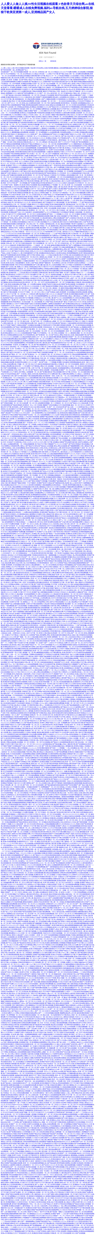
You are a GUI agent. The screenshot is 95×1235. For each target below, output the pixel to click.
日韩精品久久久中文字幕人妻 (43, 298)
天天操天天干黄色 (82, 115)
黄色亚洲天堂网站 (22, 469)
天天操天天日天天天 (87, 83)
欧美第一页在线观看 (74, 629)
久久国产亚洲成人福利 (46, 276)
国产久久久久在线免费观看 (63, 298)
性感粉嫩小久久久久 (40, 124)
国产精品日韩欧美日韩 (62, 233)
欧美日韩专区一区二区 (28, 282)
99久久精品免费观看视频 (9, 206)
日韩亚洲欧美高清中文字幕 (77, 1023)
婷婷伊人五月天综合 (86, 364)
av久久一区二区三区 (45, 863)
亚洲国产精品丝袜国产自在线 (23, 415)
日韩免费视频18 (70, 641)
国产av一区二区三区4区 (32, 118)
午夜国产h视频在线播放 (69, 239)
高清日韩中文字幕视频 (25, 298)
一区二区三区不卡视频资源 (50, 153)
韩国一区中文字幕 (9, 183)
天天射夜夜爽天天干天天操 (52, 231)
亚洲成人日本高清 (64, 393)
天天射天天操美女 (82, 578)
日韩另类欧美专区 (27, 728)
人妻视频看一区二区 (32, 372)
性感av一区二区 (35, 153)
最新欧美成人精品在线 (58, 226)
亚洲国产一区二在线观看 (23, 411)
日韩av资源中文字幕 (29, 1212)
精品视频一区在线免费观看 (26, 594)
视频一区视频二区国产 (22, 380)
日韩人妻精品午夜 (86, 446)
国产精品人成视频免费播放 (58, 646)
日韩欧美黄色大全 (76, 267)
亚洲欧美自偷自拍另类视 (64, 596)
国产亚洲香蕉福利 (10, 255)
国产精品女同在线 (88, 202)
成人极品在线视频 (64, 224)
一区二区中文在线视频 (44, 645)
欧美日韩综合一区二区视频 (38, 822)
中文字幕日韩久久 (38, 79)
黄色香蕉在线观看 (81, 292)
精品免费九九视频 (26, 426)
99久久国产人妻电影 (71, 639)
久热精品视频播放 (86, 648)
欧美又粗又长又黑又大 (81, 189)
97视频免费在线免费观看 (74, 487)
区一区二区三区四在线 (20, 991)
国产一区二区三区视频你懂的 (65, 282)
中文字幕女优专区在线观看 (21, 982)
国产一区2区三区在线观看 (51, 830)
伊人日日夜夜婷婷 (25, 239)
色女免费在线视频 (36, 734)
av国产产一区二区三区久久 (44, 997)
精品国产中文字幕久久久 (14, 413)
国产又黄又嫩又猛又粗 (40, 265)
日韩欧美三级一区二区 (48, 354)
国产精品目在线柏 (78, 1204)
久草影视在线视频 (22, 498)
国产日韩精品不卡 (49, 202)
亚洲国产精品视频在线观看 (41, 954)
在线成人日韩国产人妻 (68, 896)
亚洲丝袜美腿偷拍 (38, 680)
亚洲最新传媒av (18, 241)
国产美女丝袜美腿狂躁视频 (80, 122)
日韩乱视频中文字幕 (37, 1007)
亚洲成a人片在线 (70, 148)
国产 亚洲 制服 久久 (9, 773)
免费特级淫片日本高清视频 (39, 758)
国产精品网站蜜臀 (50, 191)
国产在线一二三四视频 (48, 362)
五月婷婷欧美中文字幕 (36, 346)
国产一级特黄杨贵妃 (52, 867)
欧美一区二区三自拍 (28, 567)
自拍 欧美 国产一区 (68, 607)
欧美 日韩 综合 (54, 307)
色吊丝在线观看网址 (29, 1071)
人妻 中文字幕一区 (37, 368)
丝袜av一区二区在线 (78, 765)
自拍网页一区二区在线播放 (52, 910)
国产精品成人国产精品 (86, 459)
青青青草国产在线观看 (75, 426)
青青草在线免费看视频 (13, 89)
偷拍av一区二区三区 (24, 348)
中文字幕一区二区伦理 (86, 204)
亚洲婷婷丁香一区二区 (32, 730)
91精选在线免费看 (46, 878)
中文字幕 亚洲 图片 (15, 194)
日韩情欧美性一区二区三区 (30, 95)
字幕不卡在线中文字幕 (20, 643)
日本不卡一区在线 (82, 140)
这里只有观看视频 (52, 1219)
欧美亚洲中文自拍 (12, 494)
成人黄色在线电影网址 (31, 709)
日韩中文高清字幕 (42, 1079)
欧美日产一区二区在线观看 (47, 549)
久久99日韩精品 (69, 617)
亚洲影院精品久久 (22, 978)
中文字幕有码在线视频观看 (83, 652)
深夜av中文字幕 (85, 615)
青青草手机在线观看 (61, 95)
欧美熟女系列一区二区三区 (71, 750)
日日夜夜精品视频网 (40, 304)
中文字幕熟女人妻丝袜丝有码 (76, 130)
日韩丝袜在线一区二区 (50, 327)
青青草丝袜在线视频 (82, 360)
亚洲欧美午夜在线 (24, 494)
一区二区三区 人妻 (9, 572)
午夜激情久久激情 (77, 401)
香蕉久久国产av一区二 (60, 520)
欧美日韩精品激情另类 (83, 1001)
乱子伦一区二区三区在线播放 (56, 344)
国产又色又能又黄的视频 (40, 434)
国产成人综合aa (34, 192)
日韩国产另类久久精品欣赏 (83, 797)
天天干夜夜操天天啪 (63, 693)
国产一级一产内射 (19, 1102)
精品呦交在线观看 (86, 553)
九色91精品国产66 (49, 1229)
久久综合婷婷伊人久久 (72, 878)
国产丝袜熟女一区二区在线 (22, 473)
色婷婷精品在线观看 (82, 510)
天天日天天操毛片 (68, 206)
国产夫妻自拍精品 (7, 350)
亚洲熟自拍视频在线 (44, 900)
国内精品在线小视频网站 (35, 393)
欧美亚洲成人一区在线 (59, 485)
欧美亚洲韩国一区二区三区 (32, 175)
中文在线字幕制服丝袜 (74, 795)
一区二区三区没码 (9, 111)
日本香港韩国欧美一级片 (12, 528)
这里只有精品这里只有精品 (13, 401)
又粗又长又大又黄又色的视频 (37, 222)
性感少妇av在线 (69, 335)
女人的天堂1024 (54, 296)
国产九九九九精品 (37, 397)
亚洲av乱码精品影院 (18, 617)
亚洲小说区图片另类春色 (57, 179)
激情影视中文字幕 (52, 1145)
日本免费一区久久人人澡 (45, 1071)
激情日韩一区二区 (13, 323)
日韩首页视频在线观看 (70, 658)
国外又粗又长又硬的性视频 (69, 222)
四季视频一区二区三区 (16, 1015)
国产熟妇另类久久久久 (71, 194)
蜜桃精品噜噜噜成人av (62, 267)
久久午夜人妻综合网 (21, 537)
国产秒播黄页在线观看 (45, 535)
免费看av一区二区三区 (86, 791)
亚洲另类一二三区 (69, 200)
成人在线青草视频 (60, 984)
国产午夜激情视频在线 (8, 978)
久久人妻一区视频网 (60, 722)
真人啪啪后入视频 (21, 111)
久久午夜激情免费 (58, 194)
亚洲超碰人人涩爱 (7, 249)
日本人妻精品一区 (48, 87)
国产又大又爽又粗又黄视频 (59, 915)
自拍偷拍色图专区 (86, 350)
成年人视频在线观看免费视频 (10, 639)
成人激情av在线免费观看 (48, 1124)
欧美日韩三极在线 (41, 342)
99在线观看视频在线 (40, 89)
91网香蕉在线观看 (71, 911)
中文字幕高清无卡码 (17, 557)
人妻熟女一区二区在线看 (15, 656)
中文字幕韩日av (59, 399)
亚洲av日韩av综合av (80, 956)
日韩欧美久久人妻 (46, 159)
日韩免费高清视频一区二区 (25, 456)
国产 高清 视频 (35, 982)
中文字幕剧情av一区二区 (14, 74)
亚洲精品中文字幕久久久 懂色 (75, 321)
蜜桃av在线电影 (28, 939)
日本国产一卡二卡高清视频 (81, 1151)
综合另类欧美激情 (23, 278)
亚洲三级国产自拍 (26, 1040)
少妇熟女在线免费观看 (28, 736)
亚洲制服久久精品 (21, 87)
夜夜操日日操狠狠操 (50, 756)
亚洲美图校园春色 (75, 362)
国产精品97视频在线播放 (71, 685)
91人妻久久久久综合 (83, 758)
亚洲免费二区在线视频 (67, 292)
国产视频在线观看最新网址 (71, 1077)
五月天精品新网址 (26, 270)
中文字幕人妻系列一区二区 (75, 598)
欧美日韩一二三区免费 (17, 317)
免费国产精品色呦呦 (46, 417)
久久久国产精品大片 (48, 169)
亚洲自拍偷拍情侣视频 (22, 489)
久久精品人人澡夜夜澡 (82, 374)
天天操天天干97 (11, 214)
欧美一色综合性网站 (7, 169)
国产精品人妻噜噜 (60, 317)
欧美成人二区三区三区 (84, 672)
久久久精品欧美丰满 (45, 261)
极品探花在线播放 (63, 711)
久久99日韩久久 (73, 843)
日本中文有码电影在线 (58, 598)
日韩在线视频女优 (88, 629)
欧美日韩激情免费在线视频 (13, 422)
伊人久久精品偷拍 (39, 904)
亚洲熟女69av (36, 1122)
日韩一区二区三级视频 (33, 109)
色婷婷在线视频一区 (57, 274)
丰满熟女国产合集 (58, 878)
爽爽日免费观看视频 (7, 781)
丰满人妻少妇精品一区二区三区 (53, 882)
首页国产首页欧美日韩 (51, 793)
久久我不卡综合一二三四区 (64, 315)
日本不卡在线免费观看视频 (82, 251)
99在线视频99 (30, 342)
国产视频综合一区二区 (70, 789)
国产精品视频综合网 (56, 611)
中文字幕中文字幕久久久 (63, 683)
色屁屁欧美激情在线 (18, 1139)
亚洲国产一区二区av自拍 (67, 370)
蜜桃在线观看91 (28, 902)
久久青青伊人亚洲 (27, 161)
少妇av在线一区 (86, 356)
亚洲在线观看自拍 (55, 758)
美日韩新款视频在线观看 (26, 313)
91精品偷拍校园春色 (52, 122)
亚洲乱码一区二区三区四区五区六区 (42, 715)
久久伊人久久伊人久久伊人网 (15, 381)
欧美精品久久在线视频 (8, 798)
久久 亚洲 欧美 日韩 (24, 504)
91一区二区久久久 (85, 843)
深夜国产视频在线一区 (46, 263)
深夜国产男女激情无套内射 (68, 442)
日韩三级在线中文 (77, 576)
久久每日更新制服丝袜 (85, 239)
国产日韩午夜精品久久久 (12, 173)
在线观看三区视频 (72, 459)
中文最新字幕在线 (10, 288)
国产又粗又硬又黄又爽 (75, 722)
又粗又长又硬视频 (29, 837)
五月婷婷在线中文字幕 (48, 325)
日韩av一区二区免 (43, 736)
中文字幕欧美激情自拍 (84, 220)
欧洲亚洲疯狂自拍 (58, 761)
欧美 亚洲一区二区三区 (39, 239)
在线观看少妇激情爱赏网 (35, 843)
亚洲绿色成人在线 (24, 910)
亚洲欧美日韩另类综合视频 (19, 126)
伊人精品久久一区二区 (25, 541)
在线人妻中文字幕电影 (54, 783)
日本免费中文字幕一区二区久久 (40, 274)
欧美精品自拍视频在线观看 (48, 391)
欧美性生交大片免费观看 (63, 1060)
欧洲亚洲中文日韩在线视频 (36, 1019)
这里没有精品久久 (81, 500)
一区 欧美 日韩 (11, 142)
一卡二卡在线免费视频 (11, 113)
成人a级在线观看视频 (62, 169)
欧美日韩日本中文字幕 (66, 77)
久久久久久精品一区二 (77, 276)
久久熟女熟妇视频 (24, 588)
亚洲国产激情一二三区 (35, 111)
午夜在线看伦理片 (53, 389)
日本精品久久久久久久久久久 (29, 878)
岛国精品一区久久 (25, 506)
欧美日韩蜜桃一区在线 (61, 724)
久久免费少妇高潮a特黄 (54, 728)
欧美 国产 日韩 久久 (85, 919)
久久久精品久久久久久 (56, 411)
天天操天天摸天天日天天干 (44, 674)
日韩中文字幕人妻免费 (11, 428)
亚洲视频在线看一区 (37, 586)
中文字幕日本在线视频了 (84, 641)
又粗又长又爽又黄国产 (41, 1138)
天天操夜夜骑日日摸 (48, 1050)
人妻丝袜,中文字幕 (25, 300)
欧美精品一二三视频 (26, 522)
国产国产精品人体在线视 (81, 596)
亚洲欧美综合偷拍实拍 (64, 1151)
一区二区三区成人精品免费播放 (11, 487)
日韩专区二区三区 (53, 1032)
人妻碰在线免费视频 (67, 797)
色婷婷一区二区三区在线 (29, 391)
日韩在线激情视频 (59, 660)
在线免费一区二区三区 (83, 113)
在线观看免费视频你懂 (81, 923)
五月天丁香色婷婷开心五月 (51, 896)
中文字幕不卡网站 (64, 948)
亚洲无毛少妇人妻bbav (33, 693)
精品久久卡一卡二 (52, 76)
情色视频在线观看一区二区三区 (26, 72)
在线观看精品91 (69, 668)
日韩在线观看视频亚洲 (30, 1141)
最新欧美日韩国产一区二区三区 (72, 337)
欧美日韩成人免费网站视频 (26, 890)
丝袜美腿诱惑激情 (86, 107)
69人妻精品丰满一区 (80, 1097)
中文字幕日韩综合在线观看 (55, 356)
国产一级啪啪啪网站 (28, 1221)
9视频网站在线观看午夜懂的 (63, 557)
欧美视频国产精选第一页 (23, 475)
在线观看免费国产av (63, 144)
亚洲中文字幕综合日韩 (65, 886)
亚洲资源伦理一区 (60, 459)
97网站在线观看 (37, 91)
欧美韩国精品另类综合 (69, 506)
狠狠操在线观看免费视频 (49, 982)
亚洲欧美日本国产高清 (37, 986)
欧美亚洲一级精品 (84, 789)
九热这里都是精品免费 (64, 802)
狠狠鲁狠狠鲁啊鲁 (68, 631)
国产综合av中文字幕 (46, 471)
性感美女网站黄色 (37, 701)
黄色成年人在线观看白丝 (60, 97)
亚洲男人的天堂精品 (26, 77)
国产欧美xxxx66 (77, 465)
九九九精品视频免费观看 (54, 454)
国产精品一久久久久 (20, 853)
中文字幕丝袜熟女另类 (74, 87)
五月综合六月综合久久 (60, 592)
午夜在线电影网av (21, 1028)
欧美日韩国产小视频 (83, 148)
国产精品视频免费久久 (74, 705)
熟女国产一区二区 (63, 409)
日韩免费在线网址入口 (67, 132)
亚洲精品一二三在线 (86, 263)
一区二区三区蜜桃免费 (55, 1188)
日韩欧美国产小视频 (87, 417)
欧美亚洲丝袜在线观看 (72, 479)
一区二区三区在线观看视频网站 (37, 296)
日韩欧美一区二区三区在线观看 (68, 364)
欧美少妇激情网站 (43, 631)
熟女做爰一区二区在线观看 (33, 302)
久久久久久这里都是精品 (56, 639)
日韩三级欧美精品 (29, 750)
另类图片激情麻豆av (7, 304)
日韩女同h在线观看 (52, 1019)
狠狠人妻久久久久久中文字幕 (15, 547)
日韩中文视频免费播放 (76, 656)
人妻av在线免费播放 (18, 448)
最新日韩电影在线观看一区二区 (66, 325)
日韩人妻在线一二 (38, 506)
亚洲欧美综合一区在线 (27, 500)
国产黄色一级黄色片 (23, 826)
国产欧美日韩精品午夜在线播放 (79, 444)
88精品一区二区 (18, 118)
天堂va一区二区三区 (20, 847)
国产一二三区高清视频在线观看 (19, 420)
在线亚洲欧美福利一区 (45, 381)
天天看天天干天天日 (47, 267)
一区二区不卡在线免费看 (29, 385)
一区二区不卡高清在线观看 (46, 282)
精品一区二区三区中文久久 (50, 1147)
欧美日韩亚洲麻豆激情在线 (19, 648)
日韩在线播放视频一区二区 (26, 1093)
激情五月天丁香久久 (62, 1227)
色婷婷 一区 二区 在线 (42, 245)
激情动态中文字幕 (66, 79)
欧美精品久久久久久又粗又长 (51, 136)
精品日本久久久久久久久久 (19, 485)
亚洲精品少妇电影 (36, 830)
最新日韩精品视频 (67, 288)
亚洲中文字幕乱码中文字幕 (35, 508)
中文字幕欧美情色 (33, 358)
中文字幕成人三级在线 (17, 635)
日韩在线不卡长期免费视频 (36, 867)
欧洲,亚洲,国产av (67, 652)
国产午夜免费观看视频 (82, 980)
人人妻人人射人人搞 (60, 198)
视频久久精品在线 (76, 995)
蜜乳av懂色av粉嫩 (33, 539)
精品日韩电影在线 (27, 526)
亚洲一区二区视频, (59, 962)
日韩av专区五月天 (21, 1153)
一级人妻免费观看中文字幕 (10, 522)
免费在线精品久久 (47, 198)
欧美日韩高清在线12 (32, 448)
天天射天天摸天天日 (17, 148)
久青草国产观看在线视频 (40, 247)
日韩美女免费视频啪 (11, 1007)
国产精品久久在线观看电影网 (68, 518)
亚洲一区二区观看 (18, 1036)
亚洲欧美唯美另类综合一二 (26, 245)
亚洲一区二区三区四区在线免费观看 (74, 105)
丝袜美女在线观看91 (10, 800)
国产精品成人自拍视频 (45, 446)
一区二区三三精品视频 (31, 637)
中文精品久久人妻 (27, 89)
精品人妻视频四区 (72, 179)
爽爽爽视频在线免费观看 (20, 132)
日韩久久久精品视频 (34, 853)
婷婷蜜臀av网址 (45, 635)
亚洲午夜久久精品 (64, 228)
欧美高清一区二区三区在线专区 (31, 1118)
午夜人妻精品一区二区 (86, 494)
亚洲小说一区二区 (57, 385)
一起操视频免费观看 (30, 1034)
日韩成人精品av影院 (65, 286)
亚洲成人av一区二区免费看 (78, 97)
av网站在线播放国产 (75, 95)
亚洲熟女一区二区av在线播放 (55, 839)
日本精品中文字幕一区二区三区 (40, 278)
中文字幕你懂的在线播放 (69, 477)
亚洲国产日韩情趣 (41, 481)
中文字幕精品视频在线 (31, 208)
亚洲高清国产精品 (27, 767)
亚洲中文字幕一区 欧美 (12, 660)
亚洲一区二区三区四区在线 (31, 194)
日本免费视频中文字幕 (17, 1099)
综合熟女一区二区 (53, 1063)
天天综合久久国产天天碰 (23, 329)
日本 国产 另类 (89, 294)
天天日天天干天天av (59, 705)
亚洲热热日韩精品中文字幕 (60, 278)
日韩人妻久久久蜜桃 (9, 278)
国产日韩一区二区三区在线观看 (33, 785)
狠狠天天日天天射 (49, 111)
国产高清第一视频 (56, 1212)
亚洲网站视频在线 (22, 210)
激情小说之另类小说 (18, 563)
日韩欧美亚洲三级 (44, 272)
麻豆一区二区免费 (52, 1171)
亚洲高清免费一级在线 (46, 528)
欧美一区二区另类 (52, 1180)
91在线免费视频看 (30, 148)
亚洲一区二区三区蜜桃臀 (39, 578)
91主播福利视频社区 (31, 237)
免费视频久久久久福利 (13, 93)
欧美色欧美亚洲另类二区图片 (80, 693)
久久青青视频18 (20, 418)
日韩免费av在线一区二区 (60, 849)
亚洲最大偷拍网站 (50, 508)
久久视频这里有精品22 (8, 915)
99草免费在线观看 (18, 791)
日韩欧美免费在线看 (73, 528)
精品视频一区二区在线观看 (74, 810)
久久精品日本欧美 (14, 276)
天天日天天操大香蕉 (20, 670)
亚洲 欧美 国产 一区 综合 (85, 535)
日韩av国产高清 (54, 812)
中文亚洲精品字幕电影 (66, 212)
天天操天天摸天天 (44, 570)
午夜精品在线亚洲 (61, 358)
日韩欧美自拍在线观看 (22, 1044)
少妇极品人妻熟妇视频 (17, 508)
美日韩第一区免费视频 (33, 619)
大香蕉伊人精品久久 (77, 440)
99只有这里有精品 (10, 374)
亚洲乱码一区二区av (83, 900)
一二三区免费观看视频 (34, 835)
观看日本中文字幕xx (55, 952)
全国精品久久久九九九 (42, 1159)
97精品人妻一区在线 (79, 93)
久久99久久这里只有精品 (79, 756)
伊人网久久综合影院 (32, 418)
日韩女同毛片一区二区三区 (51, 467)
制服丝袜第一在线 (60, 974)
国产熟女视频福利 (40, 344)
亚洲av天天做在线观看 (13, 754)
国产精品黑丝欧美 (9, 274)
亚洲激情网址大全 (43, 307)
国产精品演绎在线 (64, 995)
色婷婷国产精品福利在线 (24, 820)
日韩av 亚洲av (58, 617)
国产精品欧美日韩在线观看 (41, 1024)
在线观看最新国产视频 (17, 105)
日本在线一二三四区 (45, 74)
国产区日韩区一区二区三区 (13, 321)
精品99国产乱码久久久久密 (10, 884)
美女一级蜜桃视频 (50, 555)
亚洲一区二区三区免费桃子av (45, 339)
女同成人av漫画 (29, 1036)
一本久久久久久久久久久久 (33, 231)
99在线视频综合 (8, 717)
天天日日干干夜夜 (69, 142)
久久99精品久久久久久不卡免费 (61, 72)
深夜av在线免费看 (37, 910)
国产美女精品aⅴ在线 (11, 239)
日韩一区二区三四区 (34, 520)
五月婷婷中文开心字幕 (54, 473)
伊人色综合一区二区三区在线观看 (49, 814)
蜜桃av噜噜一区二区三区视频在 (42, 972)
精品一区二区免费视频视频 (12, 436)
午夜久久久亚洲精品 (42, 818)
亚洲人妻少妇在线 (13, 77)
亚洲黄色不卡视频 (86, 214)
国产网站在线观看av (83, 800)
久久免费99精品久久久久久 (10, 947)
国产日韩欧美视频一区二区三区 (11, 403)
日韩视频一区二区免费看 (65, 171)
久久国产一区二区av (43, 93)
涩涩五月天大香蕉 (13, 157)
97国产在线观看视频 (9, 368)
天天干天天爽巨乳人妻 (82, 617)
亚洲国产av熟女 (61, 826)
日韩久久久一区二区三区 (26, 641)
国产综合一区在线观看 (13, 989)
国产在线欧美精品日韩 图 (36, 183)
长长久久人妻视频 (27, 711)
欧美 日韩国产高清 (47, 619)
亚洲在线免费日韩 (15, 804)
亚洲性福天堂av (83, 407)
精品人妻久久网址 (85, 1073)
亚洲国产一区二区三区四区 (18, 1124)
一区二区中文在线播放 (42, 742)
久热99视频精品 (31, 563)
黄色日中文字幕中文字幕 (73, 274)
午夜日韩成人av (65, 122)
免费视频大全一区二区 (68, 606)
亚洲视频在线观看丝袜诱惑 (30, 436)
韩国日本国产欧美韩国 (83, 824)
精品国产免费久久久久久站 (63, 804)
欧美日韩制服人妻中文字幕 (39, 181)
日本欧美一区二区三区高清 (40, 915)
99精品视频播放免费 (51, 824)
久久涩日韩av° (10, 948)
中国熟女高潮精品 (77, 118)
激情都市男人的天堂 (79, 719)
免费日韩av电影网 (69, 1036)
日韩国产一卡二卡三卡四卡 (66, 191)
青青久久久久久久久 (80, 1120)
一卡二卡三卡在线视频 (54, 124)
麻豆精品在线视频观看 (55, 578)
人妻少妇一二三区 (21, 305)
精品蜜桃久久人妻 (87, 169)
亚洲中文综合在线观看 (56, 150)
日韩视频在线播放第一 (54, 475)
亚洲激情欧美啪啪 (64, 935)
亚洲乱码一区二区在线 (13, 797)
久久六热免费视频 (32, 317)
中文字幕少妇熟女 (29, 917)
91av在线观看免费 (53, 132)
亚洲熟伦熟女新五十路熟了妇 (84, 828)
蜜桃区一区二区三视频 (39, 559)
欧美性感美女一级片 (42, 1093)
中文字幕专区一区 (21, 1178)
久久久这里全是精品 (23, 773)
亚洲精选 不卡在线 (50, 937)
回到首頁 (53, 61)
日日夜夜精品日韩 (75, 736)
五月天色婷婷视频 (64, 405)
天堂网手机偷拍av (55, 678)
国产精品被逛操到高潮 (52, 785)
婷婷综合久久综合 (19, 633)
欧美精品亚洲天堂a (84, 290)
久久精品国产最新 (29, 116)
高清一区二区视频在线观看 (77, 958)
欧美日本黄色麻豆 (67, 1097)
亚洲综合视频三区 (46, 761)
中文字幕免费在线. (29, 335)
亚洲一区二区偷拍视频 (62, 440)
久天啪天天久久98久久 (82, 966)
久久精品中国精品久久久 (63, 874)
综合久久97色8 (66, 146)
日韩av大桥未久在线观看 (18, 1054)
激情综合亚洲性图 (47, 155)
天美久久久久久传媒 (61, 958)
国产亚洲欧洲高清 (46, 372)
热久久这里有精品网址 (14, 1184)
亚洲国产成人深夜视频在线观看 (42, 592)
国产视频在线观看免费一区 (39, 1048)
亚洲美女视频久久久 (70, 290)
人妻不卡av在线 (68, 1175)
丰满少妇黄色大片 (29, 120)
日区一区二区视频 (44, 385)
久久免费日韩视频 (32, 381)
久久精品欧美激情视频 (70, 475)
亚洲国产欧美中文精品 (49, 284)
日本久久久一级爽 (61, 771)
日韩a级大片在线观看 (47, 95)
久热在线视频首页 (53, 960)
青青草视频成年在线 (20, 621)
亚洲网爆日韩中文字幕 (67, 235)
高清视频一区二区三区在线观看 (44, 771)
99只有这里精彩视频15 (45, 1136)
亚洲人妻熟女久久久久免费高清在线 (19, 91)
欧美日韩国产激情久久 (53, 588)
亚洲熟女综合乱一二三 (47, 233)
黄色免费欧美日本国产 (62, 834)
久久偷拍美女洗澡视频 (14, 116)
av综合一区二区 (64, 268)
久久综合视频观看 (86, 637)
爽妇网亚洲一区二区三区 (82, 917)
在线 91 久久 (37, 707)
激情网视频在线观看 (23, 849)
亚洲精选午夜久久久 (73, 754)
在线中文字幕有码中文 (70, 1046)
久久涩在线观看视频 (73, 826)
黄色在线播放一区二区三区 (31, 409)
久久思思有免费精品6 (78, 381)
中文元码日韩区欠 (72, 859)
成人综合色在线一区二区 (62, 196)
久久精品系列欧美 (21, 1128)
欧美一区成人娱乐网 (76, 508)
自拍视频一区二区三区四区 (58, 83)
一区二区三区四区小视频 (46, 115)
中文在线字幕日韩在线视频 (44, 1005)
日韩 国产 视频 (18, 637)
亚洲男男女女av (6, 296)
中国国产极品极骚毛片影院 (47, 656)
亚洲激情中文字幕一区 (25, 510)
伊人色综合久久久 (12, 987)
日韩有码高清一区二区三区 (27, 432)
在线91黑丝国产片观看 (25, 235)
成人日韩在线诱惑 (56, 387)
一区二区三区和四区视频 (73, 159)
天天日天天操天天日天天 (14, 1104)
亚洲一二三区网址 (13, 1122)
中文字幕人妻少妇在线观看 (71, 255)
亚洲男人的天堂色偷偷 (70, 1067)
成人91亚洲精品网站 (85, 304)
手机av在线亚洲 (9, 952)
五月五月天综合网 (33, 305)
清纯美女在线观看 (37, 1173)
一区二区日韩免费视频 (83, 721)
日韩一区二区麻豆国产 (55, 685)
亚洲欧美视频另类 (61, 726)
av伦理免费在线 (25, 428)
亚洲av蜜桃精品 (40, 487)
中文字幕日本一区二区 (82, 183)
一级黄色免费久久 (20, 136)
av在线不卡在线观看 (28, 1215)
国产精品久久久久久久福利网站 (71, 707)
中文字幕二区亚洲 (61, 300)
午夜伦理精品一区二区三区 (12, 997)
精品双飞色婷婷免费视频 (63, 118)
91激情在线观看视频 (32, 249)
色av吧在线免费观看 (79, 555)
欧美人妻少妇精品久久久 (43, 524)
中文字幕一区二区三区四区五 (79, 837)
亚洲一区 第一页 (80, 175)
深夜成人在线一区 (32, 459)
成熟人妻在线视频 (24, 530)
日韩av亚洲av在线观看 (23, 915)
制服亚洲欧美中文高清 (80, 288)
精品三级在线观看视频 (42, 456)
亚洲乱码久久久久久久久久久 (37, 717)
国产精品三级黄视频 (20, 327)
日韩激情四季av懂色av (17, 446)
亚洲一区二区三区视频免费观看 (31, 933)
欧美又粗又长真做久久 (39, 504)
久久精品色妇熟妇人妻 (56, 181)
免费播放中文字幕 (19, 629)
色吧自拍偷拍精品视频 (66, 1171)
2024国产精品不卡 (55, 732)
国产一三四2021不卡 (51, 643)
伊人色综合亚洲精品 (42, 165)
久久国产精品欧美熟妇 (84, 229)
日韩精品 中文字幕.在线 (59, 436)
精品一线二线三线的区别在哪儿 (11, 857)
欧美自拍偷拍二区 (83, 504)
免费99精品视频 (88, 401)
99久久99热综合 (88, 674)
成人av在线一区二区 (56, 280)
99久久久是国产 (61, 259)
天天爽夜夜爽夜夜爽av (31, 1062)
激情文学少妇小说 (30, 407)
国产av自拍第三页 (10, 107)
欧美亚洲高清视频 (41, 641)
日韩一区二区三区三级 (86, 1178)
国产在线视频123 (27, 1138)
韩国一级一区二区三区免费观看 (40, 849)
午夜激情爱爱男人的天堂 (11, 257)
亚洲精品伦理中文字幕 (33, 617)
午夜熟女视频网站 (85, 358)
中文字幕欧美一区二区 (22, 828)
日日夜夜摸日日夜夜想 (61, 931)
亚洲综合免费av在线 (77, 845)
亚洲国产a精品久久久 (87, 882)
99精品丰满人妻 (79, 1093)
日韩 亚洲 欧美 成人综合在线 (25, 1108)
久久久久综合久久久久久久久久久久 (71, 378)
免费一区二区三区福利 (14, 950)
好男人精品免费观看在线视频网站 (44, 596)
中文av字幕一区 (59, 569)
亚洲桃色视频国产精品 (61, 1005)
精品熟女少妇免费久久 (8, 210)
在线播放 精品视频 (34, 325)
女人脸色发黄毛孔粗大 (52, 1007)
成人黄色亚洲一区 (37, 941)
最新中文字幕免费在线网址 (32, 438)
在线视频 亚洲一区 (25, 1042)
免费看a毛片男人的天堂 (83, 1036)
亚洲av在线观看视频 (9, 841)
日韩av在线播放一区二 (61, 333)
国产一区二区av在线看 (39, 783)
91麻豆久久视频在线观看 (70, 450)
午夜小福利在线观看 (53, 103)
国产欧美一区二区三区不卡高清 (22, 707)
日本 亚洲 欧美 (26, 173)
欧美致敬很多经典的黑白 (49, 364)
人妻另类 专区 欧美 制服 (18, 502)
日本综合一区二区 (77, 372)
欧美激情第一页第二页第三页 (53, 376)
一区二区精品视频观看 (26, 444)
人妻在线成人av (77, 296)
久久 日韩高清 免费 (32, 294)
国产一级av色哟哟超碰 (42, 134)
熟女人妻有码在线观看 (16, 732)
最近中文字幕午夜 (63, 109)
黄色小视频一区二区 (63, 978)
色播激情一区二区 (25, 138)
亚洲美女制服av (81, 89)
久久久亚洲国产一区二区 (56, 987)
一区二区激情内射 (78, 676)
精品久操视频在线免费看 (79, 851)
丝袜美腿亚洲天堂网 (28, 646)
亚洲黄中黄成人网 (19, 249)
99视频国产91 (51, 444)
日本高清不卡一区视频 (71, 882)
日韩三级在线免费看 (80, 116)
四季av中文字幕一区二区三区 (71, 1095)
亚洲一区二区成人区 (76, 724)
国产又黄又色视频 (27, 874)
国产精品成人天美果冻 (48, 175)
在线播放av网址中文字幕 (21, 181)
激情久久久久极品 (26, 1026)
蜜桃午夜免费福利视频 (37, 886)
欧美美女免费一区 (60, 535)
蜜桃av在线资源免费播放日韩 (16, 869)
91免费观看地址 (27, 650)
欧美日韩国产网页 (35, 352)
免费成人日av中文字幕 (13, 567)
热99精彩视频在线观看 (8, 224)
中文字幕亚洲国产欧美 (41, 678)
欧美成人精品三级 (72, 635)
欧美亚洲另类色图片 (7, 1044)
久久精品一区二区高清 (75, 366)
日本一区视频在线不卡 (76, 687)
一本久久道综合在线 (47, 869)
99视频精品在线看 (51, 680)
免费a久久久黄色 (22, 267)
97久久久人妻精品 (29, 966)
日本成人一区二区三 (23, 360)
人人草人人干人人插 (69, 473)
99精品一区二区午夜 (54, 239)
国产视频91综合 (77, 970)
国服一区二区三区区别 (70, 890)
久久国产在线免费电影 (53, 461)
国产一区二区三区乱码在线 (10, 247)
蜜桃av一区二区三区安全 (72, 356)
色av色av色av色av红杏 (67, 89)
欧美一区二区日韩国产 (70, 481)
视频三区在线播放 (37, 518)
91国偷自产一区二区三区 (48, 845)
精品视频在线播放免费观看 (58, 767)
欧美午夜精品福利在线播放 (57, 130)
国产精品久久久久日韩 (40, 855)
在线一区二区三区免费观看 (46, 177)
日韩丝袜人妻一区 (44, 72)
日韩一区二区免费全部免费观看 (79, 74)
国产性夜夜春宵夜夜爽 (25, 122)
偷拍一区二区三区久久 (78, 405)
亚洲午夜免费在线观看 (51, 522)
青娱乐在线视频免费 (21, 191)
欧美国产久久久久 (69, 454)
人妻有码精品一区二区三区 (66, 140)
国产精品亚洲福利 (16, 405)
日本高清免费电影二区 (56, 434)
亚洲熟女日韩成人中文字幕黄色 (56, 138)
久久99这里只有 (55, 672)
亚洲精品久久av (38, 144)
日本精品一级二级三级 (66, 210)
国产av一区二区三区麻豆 (75, 138)
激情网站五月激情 (35, 514)
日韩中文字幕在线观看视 (34, 604)
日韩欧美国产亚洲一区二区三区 (57, 574)
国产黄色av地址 (26, 79)
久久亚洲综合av (74, 1227)
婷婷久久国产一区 (66, 580)
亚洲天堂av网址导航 (78, 1126)
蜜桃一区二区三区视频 (17, 619)
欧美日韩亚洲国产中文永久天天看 (12, 1190)
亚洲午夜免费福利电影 (84, 1099)
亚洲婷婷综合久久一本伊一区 (26, 841)
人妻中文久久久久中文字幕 (53, 699)
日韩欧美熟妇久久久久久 (21, 1048)
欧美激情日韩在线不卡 (62, 401)
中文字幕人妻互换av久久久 (65, 1130)
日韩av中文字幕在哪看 (59, 832)
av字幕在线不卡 (48, 290)
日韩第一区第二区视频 (27, 925)
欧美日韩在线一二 (18, 512)
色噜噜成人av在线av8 (76, 1005)
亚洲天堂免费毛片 (25, 247)
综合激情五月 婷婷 (81, 177)
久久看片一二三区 (70, 892)
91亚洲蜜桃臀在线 (21, 551)
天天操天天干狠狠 (80, 257)
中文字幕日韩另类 (7, 286)
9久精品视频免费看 (7, 1198)
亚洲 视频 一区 (74, 409)
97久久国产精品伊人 (24, 533)
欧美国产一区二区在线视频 (67, 1153)
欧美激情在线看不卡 (11, 703)
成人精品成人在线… (59, 163)
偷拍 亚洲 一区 (53, 1079)
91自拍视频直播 (44, 606)
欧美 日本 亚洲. (85, 218)
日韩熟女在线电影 (72, 1102)
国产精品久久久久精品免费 (79, 403)
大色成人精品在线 (33, 1120)
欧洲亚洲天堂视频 (9, 682)
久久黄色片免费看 (30, 732)
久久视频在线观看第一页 (29, 261)
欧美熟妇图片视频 (71, 1108)
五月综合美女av (17, 1065)
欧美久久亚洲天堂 (22, 880)
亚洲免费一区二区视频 (41, 767)
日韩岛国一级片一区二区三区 (31, 804)
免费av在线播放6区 (10, 510)
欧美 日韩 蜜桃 (58, 290)
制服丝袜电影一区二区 (15, 1212)
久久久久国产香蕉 (29, 481)
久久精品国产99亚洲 (61, 294)
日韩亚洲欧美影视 (21, 152)
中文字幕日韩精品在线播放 (67, 504)
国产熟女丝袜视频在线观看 (35, 1003)
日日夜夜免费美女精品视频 (43, 311)
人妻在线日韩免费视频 (80, 572)
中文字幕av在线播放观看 (80, 1116)
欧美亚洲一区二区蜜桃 (28, 424)
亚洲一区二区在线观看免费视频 (68, 884)
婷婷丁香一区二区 (47, 974)
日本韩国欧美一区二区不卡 (44, 243)
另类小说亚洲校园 (82, 812)
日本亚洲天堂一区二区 (34, 85)
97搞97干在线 (50, 986)
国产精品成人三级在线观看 (67, 323)
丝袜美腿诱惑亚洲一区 (13, 1171)
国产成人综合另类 (67, 136)
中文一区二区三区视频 (78, 383)
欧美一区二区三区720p (41, 83)
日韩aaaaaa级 (75, 380)
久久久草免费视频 (15, 874)
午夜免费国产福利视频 (55, 481)
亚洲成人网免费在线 (7, 366)
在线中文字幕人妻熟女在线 (84, 1196)
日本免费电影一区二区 (41, 939)
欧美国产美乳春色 (26, 559)
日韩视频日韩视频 (65, 943)
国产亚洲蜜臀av (9, 1161)
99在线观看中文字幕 (7, 171)
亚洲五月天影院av (57, 954)
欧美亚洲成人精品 (35, 229)
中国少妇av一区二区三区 (9, 830)
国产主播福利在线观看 (26, 627)
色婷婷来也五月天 (45, 374)
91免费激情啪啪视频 (37, 970)
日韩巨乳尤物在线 (77, 769)
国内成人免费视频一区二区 (58, 1132)
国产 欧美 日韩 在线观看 (35, 1100)
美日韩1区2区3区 (22, 1060)
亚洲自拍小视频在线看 (75, 752)
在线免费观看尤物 (35, 378)
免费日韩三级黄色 (64, 576)
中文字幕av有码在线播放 (62, 381)
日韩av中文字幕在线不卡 (63, 666)
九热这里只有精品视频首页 (39, 179)
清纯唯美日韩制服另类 (63, 664)
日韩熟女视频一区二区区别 (49, 192)
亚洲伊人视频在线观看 (11, 878)
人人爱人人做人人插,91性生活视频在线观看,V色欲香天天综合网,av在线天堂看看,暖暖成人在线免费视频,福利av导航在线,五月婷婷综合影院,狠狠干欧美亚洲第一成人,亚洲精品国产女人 (47, 8)
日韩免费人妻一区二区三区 (13, 785)
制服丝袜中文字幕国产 (86, 962)
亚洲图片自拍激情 (22, 81)
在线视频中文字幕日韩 (47, 1227)
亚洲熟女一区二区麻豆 (67, 627)
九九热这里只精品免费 (84, 717)
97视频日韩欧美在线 (80, 231)
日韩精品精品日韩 (34, 267)
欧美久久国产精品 (21, 171)
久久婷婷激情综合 (7, 204)
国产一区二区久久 (29, 524)
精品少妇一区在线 (32, 871)
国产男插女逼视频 (83, 974)
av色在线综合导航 (21, 196)
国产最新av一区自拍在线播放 (55, 533)
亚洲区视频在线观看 (42, 750)
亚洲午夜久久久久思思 (83, 1202)
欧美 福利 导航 (78, 701)
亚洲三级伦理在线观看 (37, 360)
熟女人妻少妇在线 (49, 220)
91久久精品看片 (27, 212)
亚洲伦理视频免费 (41, 130)
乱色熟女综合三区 (70, 418)
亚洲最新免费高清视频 (53, 477)
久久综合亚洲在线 (50, 648)
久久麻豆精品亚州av (46, 724)
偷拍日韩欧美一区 (34, 551)
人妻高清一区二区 (23, 268)
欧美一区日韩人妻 (49, 683)
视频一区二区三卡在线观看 (43, 545)
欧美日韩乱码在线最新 (31, 1157)
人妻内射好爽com (8, 740)
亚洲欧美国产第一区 (67, 559)
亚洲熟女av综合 (76, 978)
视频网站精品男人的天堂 (68, 1013)
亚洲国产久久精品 (62, 816)
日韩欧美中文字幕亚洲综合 (38, 574)
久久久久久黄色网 (52, 77)
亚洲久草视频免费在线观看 (84, 132)
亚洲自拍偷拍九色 (57, 1159)
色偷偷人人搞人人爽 (67, 1093)
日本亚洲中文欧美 (73, 263)
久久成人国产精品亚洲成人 (74, 543)
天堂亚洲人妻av (34, 740)
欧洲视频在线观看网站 (39, 1042)
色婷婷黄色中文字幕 (80, 886)
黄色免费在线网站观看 (13, 711)
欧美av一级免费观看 (7, 606)
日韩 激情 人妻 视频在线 (14, 876)
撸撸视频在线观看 (46, 851)
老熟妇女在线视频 (55, 105)
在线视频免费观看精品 (19, 802)
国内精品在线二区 (72, 204)
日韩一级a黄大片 (62, 91)
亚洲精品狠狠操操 (54, 797)
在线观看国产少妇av (18, 1003)
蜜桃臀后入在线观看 (59, 539)
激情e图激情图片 (57, 418)
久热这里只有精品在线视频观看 (53, 604)
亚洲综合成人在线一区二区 (16, 871)
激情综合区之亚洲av (55, 395)
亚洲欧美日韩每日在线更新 (41, 1233)
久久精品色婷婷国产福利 (41, 800)
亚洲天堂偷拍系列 (58, 713)
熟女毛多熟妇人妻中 (40, 1188)
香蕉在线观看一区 (42, 407)
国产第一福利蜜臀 (74, 198)
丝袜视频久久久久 (43, 107)
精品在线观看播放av (44, 185)
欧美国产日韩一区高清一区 (80, 763)
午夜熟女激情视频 (77, 935)
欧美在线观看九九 (16, 341)
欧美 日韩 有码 (13, 543)
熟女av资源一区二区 (25, 430)
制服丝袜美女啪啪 (47, 617)
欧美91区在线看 (25, 454)
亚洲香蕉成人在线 (47, 804)
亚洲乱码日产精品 (27, 144)
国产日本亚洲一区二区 (13, 526)
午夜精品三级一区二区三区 (27, 1067)
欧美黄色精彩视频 (66, 270)
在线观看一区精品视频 (50, 370)
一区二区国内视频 (73, 420)
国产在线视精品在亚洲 (83, 744)
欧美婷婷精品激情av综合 (55, 822)
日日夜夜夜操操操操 (12, 954)
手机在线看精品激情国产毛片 (20, 153)
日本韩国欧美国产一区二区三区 (20, 929)
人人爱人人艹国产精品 (60, 551)
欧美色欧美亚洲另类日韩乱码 (41, 832)
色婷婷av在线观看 (68, 828)
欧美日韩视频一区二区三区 (18, 290)
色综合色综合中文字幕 (50, 847)
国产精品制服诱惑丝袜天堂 (57, 342)
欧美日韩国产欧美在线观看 (66, 284)
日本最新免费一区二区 (16, 1176)
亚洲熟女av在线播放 (81, 77)
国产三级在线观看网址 (10, 1073)
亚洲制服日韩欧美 (9, 1223)
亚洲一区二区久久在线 (45, 459)
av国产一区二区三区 (76, 278)
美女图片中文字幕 (77, 1091)
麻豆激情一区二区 (40, 103)
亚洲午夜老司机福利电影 (35, 171)
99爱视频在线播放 (61, 798)
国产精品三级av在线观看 (77, 574)
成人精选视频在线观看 (10, 530)
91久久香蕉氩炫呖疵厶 (13, 584)
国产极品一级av (73, 582)
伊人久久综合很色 (33, 286)
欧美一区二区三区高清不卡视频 (43, 650)
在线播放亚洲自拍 (45, 253)
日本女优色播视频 (57, 945)
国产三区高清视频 (21, 606)
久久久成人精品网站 (71, 602)
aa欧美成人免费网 (20, 85)
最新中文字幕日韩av (49, 91)
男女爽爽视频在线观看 (41, 652)
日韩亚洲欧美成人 (56, 631)
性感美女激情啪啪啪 (51, 943)
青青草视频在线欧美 (74, 485)
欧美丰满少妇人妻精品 (70, 124)
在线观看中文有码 (31, 631)
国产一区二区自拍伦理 (56, 407)
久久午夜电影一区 (76, 268)
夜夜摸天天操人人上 (11, 775)
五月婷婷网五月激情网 (44, 976)
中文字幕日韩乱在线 (7, 85)
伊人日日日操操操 (49, 126)
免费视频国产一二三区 (27, 947)
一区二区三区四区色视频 (51, 1184)
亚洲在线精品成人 (46, 418)
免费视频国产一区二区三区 (50, 787)
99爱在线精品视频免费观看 (77, 563)
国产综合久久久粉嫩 (57, 134)
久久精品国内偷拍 (46, 218)
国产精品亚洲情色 (50, 173)
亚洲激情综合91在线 (33, 869)
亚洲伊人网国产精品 (9, 615)
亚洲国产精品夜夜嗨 (37, 1210)
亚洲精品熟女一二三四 (25, 553)
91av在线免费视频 (80, 352)
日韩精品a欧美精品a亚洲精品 (26, 107)
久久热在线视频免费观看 (78, 691)
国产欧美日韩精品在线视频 (19, 192)
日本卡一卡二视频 (35, 169)
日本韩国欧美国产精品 (68, 758)
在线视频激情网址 (64, 368)
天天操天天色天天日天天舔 (61, 383)
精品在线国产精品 (81, 937)
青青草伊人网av (85, 767)
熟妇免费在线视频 (34, 99)
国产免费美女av (54, 235)
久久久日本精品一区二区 (59, 426)
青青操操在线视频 (79, 929)
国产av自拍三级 (11, 267)
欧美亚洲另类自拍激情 (13, 738)
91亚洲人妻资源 (59, 417)
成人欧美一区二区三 (77, 196)
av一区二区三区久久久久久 (78, 153)
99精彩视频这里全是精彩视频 (72, 783)
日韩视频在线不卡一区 (8, 469)
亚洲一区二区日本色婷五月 (60, 157)
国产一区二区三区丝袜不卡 (56, 319)
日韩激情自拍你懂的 (85, 635)
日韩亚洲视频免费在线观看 (63, 305)
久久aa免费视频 (32, 452)
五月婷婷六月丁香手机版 (31, 598)
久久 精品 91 (83, 344)
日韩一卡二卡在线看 (26, 777)
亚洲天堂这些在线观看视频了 (12, 120)
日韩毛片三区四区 (75, 208)
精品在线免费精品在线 (69, 165)
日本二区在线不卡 (10, 399)
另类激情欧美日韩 (60, 87)
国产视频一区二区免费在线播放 (30, 284)
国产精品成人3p (76, 327)
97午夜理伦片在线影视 (51, 654)
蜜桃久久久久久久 (60, 516)
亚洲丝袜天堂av (74, 648)
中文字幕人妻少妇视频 (35, 1097)
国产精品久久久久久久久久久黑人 (51, 721)
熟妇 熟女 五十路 (14, 101)
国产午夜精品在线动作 (13, 1215)
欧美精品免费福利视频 (73, 226)
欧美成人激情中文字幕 (8, 496)
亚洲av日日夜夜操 (12, 417)
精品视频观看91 (24, 734)
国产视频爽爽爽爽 (74, 446)
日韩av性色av (64, 153)
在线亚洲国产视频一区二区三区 (39, 309)
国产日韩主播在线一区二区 (61, 775)
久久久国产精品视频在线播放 (24, 687)
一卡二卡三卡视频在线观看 (36, 781)
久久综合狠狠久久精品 (76, 76)
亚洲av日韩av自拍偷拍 (86, 1009)
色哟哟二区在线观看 (78, 72)
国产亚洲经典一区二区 (43, 335)
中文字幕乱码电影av (49, 695)
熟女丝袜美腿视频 (54, 89)
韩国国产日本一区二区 (61, 674)
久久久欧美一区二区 (40, 1001)
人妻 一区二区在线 (63, 85)
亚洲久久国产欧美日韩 (85, 222)
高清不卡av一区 (9, 664)
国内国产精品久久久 (68, 678)
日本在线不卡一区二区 (20, 352)
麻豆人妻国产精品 (44, 1089)
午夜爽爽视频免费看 (66, 773)
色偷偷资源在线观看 (21, 1075)
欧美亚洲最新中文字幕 (47, 1083)
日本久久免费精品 (61, 126)
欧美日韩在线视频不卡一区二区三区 (62, 820)
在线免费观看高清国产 (36, 648)
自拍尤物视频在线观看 (74, 1058)
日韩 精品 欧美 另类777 (55, 142)
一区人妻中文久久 (15, 898)
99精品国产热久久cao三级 (62, 835)
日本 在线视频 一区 (50, 366)
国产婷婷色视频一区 (83, 822)
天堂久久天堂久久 (82, 454)
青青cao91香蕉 (58, 1071)
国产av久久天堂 (8, 865)
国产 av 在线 (39, 1184)
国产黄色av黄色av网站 (14, 218)
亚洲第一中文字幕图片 (28, 483)
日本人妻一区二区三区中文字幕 (81, 643)
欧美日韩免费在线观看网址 (61, 851)
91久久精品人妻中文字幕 (43, 567)
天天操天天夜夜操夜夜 (27, 660)
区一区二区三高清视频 (16, 467)
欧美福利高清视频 (7, 1102)
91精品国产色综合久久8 (81, 759)
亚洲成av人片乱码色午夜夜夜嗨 (28, 417)
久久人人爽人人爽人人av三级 (25, 964)
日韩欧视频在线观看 (7, 265)
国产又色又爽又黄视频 (36, 191)
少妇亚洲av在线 (57, 524)
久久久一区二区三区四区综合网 (16, 974)
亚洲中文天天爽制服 (24, 956)
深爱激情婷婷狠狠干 (79, 79)
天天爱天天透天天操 (68, 461)
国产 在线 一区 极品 (60, 997)
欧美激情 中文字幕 (15, 409)
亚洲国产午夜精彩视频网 (43, 97)
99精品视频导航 (60, 115)
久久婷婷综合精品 (13, 307)
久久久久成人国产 (15, 1118)
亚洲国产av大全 (42, 532)
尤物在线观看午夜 (7, 159)
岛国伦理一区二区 (24, 1095)
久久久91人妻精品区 (9, 245)
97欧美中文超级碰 (76, 224)
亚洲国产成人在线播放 (82, 668)
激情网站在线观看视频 (69, 1114)
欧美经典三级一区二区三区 (36, 356)
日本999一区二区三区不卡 (69, 1104)
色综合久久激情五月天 (63, 354)
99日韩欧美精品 (48, 399)
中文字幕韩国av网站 (37, 366)
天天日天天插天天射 (84, 567)
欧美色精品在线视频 (23, 76)
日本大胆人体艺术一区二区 (72, 524)
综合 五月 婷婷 (36, 364)
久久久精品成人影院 (31, 656)
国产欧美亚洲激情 (61, 986)
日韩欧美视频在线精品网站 (79, 391)
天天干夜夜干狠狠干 (9, 325)
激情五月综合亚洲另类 (41, 902)
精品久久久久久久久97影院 (61, 1169)
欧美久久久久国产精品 (74, 650)
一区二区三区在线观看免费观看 (78, 646)
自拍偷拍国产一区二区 (8, 72)
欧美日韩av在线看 (74, 915)
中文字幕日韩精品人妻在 (9, 200)
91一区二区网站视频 (11, 701)
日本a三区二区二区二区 (57, 939)
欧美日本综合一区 (25, 1202)
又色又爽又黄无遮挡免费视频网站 (26, 146)
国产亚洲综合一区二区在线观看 (80, 711)
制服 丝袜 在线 (55, 216)
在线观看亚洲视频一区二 (49, 352)
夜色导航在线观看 (19, 958)
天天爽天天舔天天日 (71, 1192)
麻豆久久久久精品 (63, 656)
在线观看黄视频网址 (18, 1136)
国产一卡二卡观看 (7, 643)
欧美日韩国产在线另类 (69, 1044)
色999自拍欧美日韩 (10, 198)
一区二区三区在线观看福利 (65, 177)
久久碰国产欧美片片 (37, 489)
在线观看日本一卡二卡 (58, 1056)
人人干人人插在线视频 (34, 670)
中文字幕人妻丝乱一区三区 (68, 717)
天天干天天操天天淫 (7, 329)
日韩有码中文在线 (20, 896)
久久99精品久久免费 (64, 1106)
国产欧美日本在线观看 (74, 163)
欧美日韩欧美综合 (75, 415)
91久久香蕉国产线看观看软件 (65, 422)
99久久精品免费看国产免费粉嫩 (14, 532)
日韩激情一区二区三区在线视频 (81, 1106)
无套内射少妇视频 (33, 1054)
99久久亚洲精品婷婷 (14, 851)
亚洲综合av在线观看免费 (28, 113)
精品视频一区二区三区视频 (49, 228)
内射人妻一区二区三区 (64, 719)
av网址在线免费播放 (42, 672)
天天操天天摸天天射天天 (52, 701)
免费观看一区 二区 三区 (59, 637)
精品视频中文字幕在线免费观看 (11, 1138)
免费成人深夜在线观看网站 (51, 707)
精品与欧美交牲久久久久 (34, 187)
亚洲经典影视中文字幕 (37, 76)
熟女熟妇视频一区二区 (10, 226)
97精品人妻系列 (74, 553)
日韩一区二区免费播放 (64, 1124)
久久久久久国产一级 (35, 126)
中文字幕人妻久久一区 (19, 843)
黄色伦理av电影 (9, 140)
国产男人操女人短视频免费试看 (52, 865)
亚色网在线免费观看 (27, 101)
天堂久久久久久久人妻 (28, 672)
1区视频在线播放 (32, 606)
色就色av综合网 (77, 645)
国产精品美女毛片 (46, 709)
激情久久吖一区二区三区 (49, 241)
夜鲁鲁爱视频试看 (34, 607)
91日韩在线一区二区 (77, 233)
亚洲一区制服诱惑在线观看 (84, 387)
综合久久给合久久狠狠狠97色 (72, 309)
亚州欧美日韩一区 (44, 615)
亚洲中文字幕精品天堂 (61, 276)
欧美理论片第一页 (26, 257)
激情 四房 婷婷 (43, 452)
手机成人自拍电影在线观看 (78, 888)
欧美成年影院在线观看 (34, 327)
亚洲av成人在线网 (27, 103)
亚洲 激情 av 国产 (17, 407)
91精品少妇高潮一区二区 (46, 1102)
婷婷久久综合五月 (13, 545)
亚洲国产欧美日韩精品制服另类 (54, 204)
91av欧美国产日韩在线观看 (78, 730)
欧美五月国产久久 (9, 551)
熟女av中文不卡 (83, 533)
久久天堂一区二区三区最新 (71, 214)
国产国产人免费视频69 (73, 245)
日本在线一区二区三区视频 (56, 543)
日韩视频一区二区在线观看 (80, 787)
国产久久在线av (62, 1040)
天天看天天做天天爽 (84, 621)
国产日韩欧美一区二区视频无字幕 (34, 477)
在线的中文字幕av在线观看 (60, 837)
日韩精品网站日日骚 (32, 159)
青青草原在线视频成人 (73, 1024)
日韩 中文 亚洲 (27, 395)
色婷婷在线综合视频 (40, 161)
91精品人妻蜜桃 (45, 436)
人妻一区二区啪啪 (15, 1081)
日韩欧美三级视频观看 (15, 683)
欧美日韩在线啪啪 (83, 991)
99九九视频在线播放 (21, 740)
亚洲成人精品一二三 (42, 255)
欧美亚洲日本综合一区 (48, 1190)
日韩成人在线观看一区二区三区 (45, 101)
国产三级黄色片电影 (73, 272)
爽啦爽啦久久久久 (15, 933)
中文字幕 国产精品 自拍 (60, 74)
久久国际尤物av (76, 111)
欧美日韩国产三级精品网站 (65, 1100)
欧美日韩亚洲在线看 (66, 307)
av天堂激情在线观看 (53, 494)
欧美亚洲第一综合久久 (65, 781)
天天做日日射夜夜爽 (34, 769)
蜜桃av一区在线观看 (64, 541)
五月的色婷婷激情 (85, 611)
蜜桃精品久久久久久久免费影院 (40, 1213)
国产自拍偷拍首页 (23, 625)
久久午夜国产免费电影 (69, 341)
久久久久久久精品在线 (50, 350)
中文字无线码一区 (24, 941)
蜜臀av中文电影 (35, 198)
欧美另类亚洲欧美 (27, 150)
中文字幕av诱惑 (37, 756)
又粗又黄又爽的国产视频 (12, 483)
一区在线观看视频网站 (83, 370)
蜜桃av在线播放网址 (15, 280)
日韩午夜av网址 (55, 606)
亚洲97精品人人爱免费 (76, 857)
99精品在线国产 (22, 325)
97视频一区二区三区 (23, 364)
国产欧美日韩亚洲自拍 (83, 586)
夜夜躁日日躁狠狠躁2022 (60, 491)
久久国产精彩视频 (77, 999)
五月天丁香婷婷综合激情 (11, 270)
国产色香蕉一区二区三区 (56, 641)
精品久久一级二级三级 (43, 1017)
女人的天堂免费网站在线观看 (14, 709)
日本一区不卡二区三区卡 (53, 506)
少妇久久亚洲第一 (30, 935)
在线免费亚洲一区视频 (45, 317)
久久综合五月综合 (66, 1210)
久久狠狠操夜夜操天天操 (77, 173)
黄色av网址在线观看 (60, 446)
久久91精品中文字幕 (23, 368)
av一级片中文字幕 (43, 1212)
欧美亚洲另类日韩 (40, 553)
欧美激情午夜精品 (24, 703)
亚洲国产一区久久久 (62, 861)
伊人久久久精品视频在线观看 (55, 469)
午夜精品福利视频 (12, 1042)
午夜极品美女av (73, 358)
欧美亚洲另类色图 (56, 789)
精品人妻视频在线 (78, 493)
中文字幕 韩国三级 (36, 826)
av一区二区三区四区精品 (48, 1021)
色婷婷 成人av (69, 483)
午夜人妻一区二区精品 (47, 358)
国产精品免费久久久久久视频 (27, 900)
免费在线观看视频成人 (78, 261)
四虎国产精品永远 (35, 1134)
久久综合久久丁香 (26, 319)
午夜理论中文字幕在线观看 (79, 1050)
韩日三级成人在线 (74, 83)
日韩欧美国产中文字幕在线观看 (79, 339)
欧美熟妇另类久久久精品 (85, 167)
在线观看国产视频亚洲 (30, 765)
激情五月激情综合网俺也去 (49, 1153)
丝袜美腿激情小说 (53, 413)
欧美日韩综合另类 (57, 658)
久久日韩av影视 (17, 945)
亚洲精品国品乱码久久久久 (46, 600)
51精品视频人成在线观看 (37, 469)
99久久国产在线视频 (78, 1233)
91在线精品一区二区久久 (35, 580)
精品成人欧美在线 (7, 631)
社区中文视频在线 (85, 594)
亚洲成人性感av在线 (76, 674)
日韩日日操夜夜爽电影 (79, 867)
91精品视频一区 (80, 212)
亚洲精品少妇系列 (86, 884)
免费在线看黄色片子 (70, 385)
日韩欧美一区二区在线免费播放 (62, 116)
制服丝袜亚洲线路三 (74, 1132)
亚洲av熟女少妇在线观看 (9, 387)
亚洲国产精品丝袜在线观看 (46, 691)
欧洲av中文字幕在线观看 (49, 229)
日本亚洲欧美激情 (63, 508)
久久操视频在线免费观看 (37, 1145)
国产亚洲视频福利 (46, 491)
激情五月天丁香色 (35, 1075)
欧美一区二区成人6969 (45, 569)
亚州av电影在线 (40, 341)
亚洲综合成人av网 (55, 448)
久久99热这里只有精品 (47, 401)
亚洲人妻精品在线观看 (51, 970)
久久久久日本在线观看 (20, 350)
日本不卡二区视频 (35, 861)
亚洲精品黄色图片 (27, 167)
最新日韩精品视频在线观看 (83, 81)
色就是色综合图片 (60, 619)
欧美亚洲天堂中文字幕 (65, 81)
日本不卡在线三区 (78, 1186)
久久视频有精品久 (77, 144)
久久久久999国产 (47, 196)
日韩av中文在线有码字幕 (47, 664)
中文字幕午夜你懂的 (48, 861)
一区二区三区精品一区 (41, 812)
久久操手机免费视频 (49, 85)
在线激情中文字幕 (16, 939)
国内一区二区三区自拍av (26, 1077)
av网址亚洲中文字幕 (83, 660)
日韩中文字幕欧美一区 (75, 91)
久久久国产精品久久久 (33, 547)
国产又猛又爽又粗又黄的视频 (68, 522)
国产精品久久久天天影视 (29, 738)
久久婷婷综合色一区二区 (52, 493)
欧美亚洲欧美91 (74, 514)
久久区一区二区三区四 (78, 128)
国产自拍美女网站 (80, 565)
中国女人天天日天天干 (67, 152)
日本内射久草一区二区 (11, 426)
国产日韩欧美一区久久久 (37, 461)
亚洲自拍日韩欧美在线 (24, 142)
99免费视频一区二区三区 (9, 1180)
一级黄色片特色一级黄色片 (16, 228)
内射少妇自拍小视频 (75, 348)
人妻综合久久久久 (67, 231)
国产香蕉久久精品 (64, 921)
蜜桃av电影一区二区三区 (18, 128)
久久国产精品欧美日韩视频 (49, 286)
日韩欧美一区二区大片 (62, 403)
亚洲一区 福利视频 (47, 769)
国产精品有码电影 (52, 763)
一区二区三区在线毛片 (16, 457)
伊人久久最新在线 (53, 222)
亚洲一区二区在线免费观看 (83, 1212)
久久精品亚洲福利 (25, 337)
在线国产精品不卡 (30, 645)
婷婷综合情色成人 (46, 249)
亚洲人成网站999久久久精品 (38, 537)
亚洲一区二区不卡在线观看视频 (47, 935)
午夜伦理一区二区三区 (68, 1099)
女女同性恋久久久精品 (30, 74)
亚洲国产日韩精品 (21, 761)
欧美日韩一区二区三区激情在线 (61, 93)
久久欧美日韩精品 (40, 77)
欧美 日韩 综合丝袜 (77, 742)
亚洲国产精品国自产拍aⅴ (77, 491)
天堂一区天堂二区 (47, 919)
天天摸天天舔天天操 (21, 995)
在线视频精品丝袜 (84, 103)
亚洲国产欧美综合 (80, 773)
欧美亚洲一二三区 (15, 385)
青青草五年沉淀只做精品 (54, 1217)
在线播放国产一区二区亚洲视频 (83, 430)
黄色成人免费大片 (64, 643)
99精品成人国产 (88, 348)
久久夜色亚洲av (71, 535)
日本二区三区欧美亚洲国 (66, 609)
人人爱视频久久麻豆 (21, 919)
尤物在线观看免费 (30, 611)
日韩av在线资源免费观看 (9, 900)
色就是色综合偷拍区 (50, 368)
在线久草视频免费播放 (25, 206)
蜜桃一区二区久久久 (72, 839)
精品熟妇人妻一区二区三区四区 (27, 615)
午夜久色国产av (75, 169)
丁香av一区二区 (34, 1204)
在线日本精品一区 (63, 208)
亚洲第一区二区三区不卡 (73, 703)
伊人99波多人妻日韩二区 (45, 557)
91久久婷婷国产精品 (60, 563)
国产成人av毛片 (37, 399)
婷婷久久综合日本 (59, 311)
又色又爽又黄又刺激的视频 (67, 229)
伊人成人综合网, (82, 777)
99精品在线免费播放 (82, 235)
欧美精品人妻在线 (69, 993)
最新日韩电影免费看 (34, 1052)
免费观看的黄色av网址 (59, 249)
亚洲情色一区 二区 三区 (36, 210)
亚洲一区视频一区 (15, 79)
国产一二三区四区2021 (73, 779)
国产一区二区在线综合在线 (16, 693)
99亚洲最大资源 (52, 908)
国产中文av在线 (11, 943)
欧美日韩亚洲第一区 (32, 845)
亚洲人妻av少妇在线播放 (84, 200)
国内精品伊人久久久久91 (53, 183)
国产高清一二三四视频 (53, 214)
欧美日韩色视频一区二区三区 (48, 682)
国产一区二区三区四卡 (46, 689)
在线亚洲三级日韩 (50, 843)
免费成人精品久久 (24, 986)
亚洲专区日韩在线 (80, 432)
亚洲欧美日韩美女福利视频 (47, 676)
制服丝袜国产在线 (81, 947)
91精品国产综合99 (44, 387)
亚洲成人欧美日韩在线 (64, 1065)
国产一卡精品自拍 (7, 1120)
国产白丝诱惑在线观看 (76, 155)
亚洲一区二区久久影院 (22, 882)
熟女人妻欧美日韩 (15, 424)
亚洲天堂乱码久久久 (28, 997)
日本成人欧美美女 (87, 302)
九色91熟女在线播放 (42, 646)
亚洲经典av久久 (47, 520)
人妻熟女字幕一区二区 (22, 789)
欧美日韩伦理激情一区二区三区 (28, 233)
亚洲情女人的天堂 (60, 263)
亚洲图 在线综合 (62, 843)
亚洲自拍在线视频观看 (41, 235)
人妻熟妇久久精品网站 (47, 128)
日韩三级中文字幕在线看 (31, 218)
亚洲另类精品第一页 (28, 243)
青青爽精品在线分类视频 (74, 161)
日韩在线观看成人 (76, 368)
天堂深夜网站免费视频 (47, 1128)
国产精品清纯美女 (22, 822)
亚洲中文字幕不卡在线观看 (58, 795)
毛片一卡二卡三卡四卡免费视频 (44, 422)
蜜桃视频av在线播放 (77, 1155)
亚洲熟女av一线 (57, 1206)
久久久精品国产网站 (64, 380)
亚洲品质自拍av (80, 964)
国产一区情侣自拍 (55, 165)
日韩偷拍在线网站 (72, 1231)
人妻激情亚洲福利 (86, 409)
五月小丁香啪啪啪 (15, 1231)
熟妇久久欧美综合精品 (58, 253)
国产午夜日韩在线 (15, 923)
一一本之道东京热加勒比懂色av (66, 101)
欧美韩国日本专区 (84, 1147)
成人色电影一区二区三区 (53, 257)
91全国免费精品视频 (72, 313)
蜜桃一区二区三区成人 (39, 329)
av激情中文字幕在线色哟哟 (41, 426)
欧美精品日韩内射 (13, 1024)
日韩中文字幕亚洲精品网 (56, 463)
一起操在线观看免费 (42, 120)
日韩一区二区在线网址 (63, 1069)
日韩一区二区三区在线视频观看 (54, 331)
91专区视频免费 (80, 192)
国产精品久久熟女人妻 (74, 539)
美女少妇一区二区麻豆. (37, 224)
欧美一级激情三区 (15, 185)
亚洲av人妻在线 (51, 711)
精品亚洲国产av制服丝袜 (26, 339)
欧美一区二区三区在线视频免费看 (41, 1044)
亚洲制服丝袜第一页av (10, 652)
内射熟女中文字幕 (19, 159)
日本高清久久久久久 (38, 138)
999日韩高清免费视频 (70, 613)
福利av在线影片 (12, 641)
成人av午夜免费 (70, 1026)
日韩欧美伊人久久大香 (53, 904)
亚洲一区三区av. (15, 1058)
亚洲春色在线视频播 (46, 305)
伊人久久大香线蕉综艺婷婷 (10, 734)
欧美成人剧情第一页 (15, 130)
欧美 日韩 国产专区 (70, 187)
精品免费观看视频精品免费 (74, 925)
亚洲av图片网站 (66, 493)
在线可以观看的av (39, 122)
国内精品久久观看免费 (76, 1219)
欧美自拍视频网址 (78, 305)
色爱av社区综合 (76, 834)
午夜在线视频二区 (61, 202)
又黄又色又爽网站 (21, 358)
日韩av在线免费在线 (9, 364)
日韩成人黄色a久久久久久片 (33, 251)
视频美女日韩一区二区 (66, 847)
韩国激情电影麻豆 (84, 496)
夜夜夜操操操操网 (32, 105)
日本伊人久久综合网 (72, 806)
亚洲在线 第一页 (67, 537)
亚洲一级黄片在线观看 (20, 921)
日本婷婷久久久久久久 (79, 1060)
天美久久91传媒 (66, 265)
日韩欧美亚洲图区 (56, 1085)
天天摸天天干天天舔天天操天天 (37, 1175)
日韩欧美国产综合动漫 (50, 81)
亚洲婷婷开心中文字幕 (80, 682)
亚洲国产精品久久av (70, 134)
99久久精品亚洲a (19, 331)
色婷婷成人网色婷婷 (69, 728)
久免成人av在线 (9, 578)
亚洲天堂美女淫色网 (79, 683)
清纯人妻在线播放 (77, 835)
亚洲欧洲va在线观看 (56, 818)
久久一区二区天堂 (50, 144)
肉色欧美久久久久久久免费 (58, 120)
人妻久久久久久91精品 (34, 290)
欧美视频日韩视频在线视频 (74, 399)
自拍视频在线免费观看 (72, 417)
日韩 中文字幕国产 (13, 319)
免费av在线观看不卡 (60, 871)
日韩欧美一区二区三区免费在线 (28, 226)
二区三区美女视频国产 (79, 802)
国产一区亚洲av (22, 374)
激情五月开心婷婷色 (61, 857)
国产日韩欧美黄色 (60, 1122)
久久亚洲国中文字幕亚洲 (53, 1112)
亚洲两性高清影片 (24, 937)
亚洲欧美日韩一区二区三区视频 (44, 874)
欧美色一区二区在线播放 (15, 1062)
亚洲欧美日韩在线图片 (52, 79)
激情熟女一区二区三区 (70, 594)
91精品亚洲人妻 (29, 97)
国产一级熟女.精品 (44, 146)
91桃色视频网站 (46, 485)
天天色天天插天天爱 (64, 982)
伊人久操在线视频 (55, 265)
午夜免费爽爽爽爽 (68, 432)
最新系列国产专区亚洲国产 (69, 785)
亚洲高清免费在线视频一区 (30, 1023)
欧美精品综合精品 (29, 341)
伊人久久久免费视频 (39, 319)
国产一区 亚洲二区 (64, 1149)
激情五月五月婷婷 (45, 637)
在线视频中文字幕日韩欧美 (48, 140)
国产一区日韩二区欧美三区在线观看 (80, 120)
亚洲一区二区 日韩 (84, 124)
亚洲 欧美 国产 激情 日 (20, 590)
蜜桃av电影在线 (11, 625)
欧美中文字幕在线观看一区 (47, 888)
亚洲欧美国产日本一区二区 (80, 1141)
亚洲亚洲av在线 (51, 380)
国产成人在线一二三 (71, 407)
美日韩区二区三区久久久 (77, 1034)
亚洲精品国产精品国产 (54, 450)
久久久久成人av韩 (86, 861)
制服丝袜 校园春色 (62, 600)
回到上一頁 (42, 61)
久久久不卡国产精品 (35, 350)
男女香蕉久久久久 (86, 997)
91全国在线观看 (40, 214)
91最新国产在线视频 (82, 1165)
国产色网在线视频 (58, 1167)
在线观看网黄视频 (12, 235)
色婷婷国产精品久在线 (10, 298)
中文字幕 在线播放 (52, 442)
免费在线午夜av (56, 374)
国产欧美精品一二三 (74, 202)
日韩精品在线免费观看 (83, 841)
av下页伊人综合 (32, 115)
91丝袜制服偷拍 (20, 569)
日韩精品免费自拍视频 (51, 268)
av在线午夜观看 (26, 923)
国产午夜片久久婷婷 (43, 200)
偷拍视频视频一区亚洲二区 (12, 344)
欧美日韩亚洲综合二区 (24, 288)
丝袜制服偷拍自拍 (68, 968)
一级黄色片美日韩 (53, 329)
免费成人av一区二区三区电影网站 (34, 602)
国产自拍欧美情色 (32, 863)
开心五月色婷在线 (15, 177)
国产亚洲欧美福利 (69, 586)
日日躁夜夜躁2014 (62, 99)
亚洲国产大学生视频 (62, 1050)
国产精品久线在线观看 (11, 777)
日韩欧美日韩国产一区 (44, 424)
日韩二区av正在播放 (38, 348)
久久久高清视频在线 (29, 383)
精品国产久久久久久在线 (29, 259)
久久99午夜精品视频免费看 (33, 220)
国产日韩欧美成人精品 (43, 713)
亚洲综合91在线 (43, 105)
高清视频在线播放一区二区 (57, 161)
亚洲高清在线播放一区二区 (33, 1015)
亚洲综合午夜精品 (47, 859)
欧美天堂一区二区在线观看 (30, 471)
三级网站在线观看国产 (54, 304)
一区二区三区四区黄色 (65, 352)
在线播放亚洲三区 (64, 327)
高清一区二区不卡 (46, 163)
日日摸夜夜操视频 (32, 927)
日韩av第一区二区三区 (8, 216)
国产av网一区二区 (21, 1097)
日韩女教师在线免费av (22, 578)
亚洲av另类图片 (8, 136)
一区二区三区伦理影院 (49, 565)
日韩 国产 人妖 (78, 270)
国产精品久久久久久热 (72, 237)
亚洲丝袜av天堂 (20, 442)
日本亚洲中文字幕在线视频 (21, 623)
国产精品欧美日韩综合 (31, 722)
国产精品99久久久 (33, 721)
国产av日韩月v (53, 189)
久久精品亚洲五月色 (17, 237)
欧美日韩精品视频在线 (46, 315)
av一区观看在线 (47, 705)
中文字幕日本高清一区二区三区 (65, 512)
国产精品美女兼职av (57, 237)
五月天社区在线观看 (18, 187)
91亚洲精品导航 (88, 157)
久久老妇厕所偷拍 (44, 237)
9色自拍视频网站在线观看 (32, 467)
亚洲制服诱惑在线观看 (38, 494)
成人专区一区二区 (83, 748)
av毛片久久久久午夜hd (49, 1106)
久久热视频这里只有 (26, 545)
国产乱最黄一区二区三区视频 (26, 759)
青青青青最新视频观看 (20, 719)
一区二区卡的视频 (35, 719)
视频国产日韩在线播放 (50, 405)
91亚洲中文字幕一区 (15, 602)
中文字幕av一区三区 (37, 1149)
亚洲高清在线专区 (15, 980)
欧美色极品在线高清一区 (43, 582)
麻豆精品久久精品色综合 (18, 393)
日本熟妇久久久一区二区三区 (64, 869)
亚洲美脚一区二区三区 (33, 808)
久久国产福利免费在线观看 (38, 987)
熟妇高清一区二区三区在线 (69, 467)
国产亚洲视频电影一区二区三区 (40, 1225)
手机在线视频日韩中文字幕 (61, 372)
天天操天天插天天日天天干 (41, 157)
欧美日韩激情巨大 (57, 113)
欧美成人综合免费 (41, 639)
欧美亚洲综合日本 (69, 387)
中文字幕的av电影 (24, 1130)
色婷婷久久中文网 (77, 1062)
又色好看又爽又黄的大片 (9, 134)
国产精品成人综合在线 (13, 95)
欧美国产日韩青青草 (59, 424)
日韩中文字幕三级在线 (72, 434)
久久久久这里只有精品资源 (59, 415)
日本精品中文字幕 (34, 621)
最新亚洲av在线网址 (68, 1196)
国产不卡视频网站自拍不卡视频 (72, 910)
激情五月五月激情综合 (11, 454)
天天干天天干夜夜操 (51, 393)
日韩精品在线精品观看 (39, 473)
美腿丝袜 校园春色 (53, 152)
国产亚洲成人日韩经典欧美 (61, 261)
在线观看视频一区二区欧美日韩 (50, 607)
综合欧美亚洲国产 (78, 982)
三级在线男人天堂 (29, 674)
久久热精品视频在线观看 (68, 1087)
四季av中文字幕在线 (34, 834)
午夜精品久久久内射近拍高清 (15, 576)
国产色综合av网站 (75, 85)
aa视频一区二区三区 (58, 321)
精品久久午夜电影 (21, 452)
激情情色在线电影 (19, 109)
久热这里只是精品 (65, 1079)
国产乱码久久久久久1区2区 (64, 923)
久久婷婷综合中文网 (76, 109)
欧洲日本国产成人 (66, 489)
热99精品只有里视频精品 (28, 307)
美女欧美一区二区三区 (62, 1062)
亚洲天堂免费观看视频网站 (63, 457)
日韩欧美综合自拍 (71, 167)
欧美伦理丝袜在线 (15, 282)
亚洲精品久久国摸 (75, 99)
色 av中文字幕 (71, 689)
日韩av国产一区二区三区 (75, 633)
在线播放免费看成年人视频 (19, 155)
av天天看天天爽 (20, 163)
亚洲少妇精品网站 (14, 284)
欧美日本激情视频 (29, 713)
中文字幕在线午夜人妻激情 (50, 1182)
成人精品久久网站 (70, 1202)
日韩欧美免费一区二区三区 (26, 214)
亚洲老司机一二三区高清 (17, 272)
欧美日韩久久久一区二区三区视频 (17, 229)
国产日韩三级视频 (66, 251)
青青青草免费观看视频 (50, 576)
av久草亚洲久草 (54, 452)
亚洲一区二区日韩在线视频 (39, 420)
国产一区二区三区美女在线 (52, 1114)
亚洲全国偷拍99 (42, 810)
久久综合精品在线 (63, 888)
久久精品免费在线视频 (53, 360)
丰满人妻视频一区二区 (25, 652)
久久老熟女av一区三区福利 (29, 276)
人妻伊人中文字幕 (45, 1030)
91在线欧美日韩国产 (54, 1099)
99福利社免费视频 (78, 457)
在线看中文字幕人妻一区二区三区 (73, 1030)
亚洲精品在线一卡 (9, 378)
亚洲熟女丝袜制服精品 (19, 222)
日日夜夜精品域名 (23, 514)
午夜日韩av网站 (26, 680)
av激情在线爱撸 (20, 1030)
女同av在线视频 (54, 1093)
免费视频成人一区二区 (77, 389)
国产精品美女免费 (21, 607)
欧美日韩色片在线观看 (29, 185)
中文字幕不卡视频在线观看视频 (53, 991)
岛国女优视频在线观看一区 (63, 1194)
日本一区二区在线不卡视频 (22, 204)
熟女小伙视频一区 (23, 705)
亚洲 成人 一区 (22, 867)
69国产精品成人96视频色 (21, 189)
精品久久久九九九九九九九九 (23, 1219)
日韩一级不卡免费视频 (56, 167)
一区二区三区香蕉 (26, 157)
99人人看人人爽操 (68, 952)
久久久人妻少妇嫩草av (39, 463)
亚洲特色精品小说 (39, 1110)
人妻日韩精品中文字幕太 (39, 828)
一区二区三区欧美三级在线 (24, 124)
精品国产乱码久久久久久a (46, 259)
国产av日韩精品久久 (60, 1136)
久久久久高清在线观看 (13, 691)
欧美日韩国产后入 (40, 728)
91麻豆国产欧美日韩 (72, 709)
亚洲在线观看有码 (87, 245)
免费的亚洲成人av (39, 1180)
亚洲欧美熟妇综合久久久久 (15, 97)
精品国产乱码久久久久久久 (16, 570)
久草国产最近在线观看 (11, 1194)
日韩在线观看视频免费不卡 (80, 354)
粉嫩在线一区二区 (27, 344)
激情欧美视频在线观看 (58, 245)
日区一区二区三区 (72, 344)
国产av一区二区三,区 (64, 908)
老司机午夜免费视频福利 (17, 561)
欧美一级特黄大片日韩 (86, 467)
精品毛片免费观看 (26, 954)
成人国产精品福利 (81, 952)
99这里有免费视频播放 (86, 1104)
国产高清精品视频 (16, 598)
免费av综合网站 (52, 921)
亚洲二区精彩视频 (86, 561)
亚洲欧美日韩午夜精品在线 (64, 572)
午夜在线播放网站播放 (10, 339)
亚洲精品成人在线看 (7, 418)
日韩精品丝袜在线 (10, 1001)
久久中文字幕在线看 (75, 551)
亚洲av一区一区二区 (62, 691)
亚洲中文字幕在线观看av (52, 1097)
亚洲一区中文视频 (46, 629)
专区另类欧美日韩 (9, 146)
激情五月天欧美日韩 (20, 699)
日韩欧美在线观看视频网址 (12, 736)
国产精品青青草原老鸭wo (40, 411)
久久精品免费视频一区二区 (84, 1026)
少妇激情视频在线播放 (84, 473)
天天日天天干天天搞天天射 (63, 1198)
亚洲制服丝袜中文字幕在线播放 (41, 623)
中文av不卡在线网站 (63, 502)
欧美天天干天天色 (38, 943)
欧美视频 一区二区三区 (40, 288)
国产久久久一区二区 (14, 103)
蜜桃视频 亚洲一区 (21, 520)
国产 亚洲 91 (5, 1106)
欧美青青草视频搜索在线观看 (39, 216)
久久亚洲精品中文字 (78, 740)
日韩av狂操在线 (83, 311)
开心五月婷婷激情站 (62, 1229)
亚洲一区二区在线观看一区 (76, 185)
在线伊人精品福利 (68, 183)
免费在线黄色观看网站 (31, 512)
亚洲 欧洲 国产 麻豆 (60, 302)
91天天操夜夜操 (8, 370)
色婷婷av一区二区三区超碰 (41, 658)
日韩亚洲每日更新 (44, 1046)
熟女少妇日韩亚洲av (79, 557)
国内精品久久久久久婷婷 (26, 134)
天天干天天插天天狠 (82, 191)
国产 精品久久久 (18, 631)
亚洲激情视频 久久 (12, 1202)
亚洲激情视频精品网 (78, 438)
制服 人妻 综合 (58, 187)
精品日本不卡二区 (33, 806)
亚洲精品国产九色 (15, 212)
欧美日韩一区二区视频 (33, 561)
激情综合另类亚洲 (33, 1021)
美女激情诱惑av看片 (76, 157)
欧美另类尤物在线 (38, 173)
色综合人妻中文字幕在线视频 (56, 1073)
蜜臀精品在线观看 (9, 196)
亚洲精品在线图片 (27, 83)
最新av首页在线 (33, 374)
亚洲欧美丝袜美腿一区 (26, 543)
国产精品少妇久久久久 (47, 726)
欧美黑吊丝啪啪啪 (35, 485)
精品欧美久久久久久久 (29, 177)
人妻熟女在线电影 (50, 502)
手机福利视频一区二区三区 (53, 586)
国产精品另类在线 (77, 228)
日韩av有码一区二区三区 (22, 370)
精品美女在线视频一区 (27, 465)
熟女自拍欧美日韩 (55, 255)
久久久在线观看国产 (21, 169)
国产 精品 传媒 (83, 785)
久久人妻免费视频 (24, 397)
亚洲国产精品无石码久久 (32, 457)
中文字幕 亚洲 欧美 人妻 (37, 590)
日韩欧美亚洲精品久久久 (52, 251)
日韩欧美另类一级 (18, 220)
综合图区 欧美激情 (77, 1163)
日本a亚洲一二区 (28, 413)
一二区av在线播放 (71, 748)
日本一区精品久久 (60, 876)
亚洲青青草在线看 (21, 362)
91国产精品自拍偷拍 (17, 662)
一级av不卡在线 (50, 348)
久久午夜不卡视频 (63, 648)
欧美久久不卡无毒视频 (42, 837)
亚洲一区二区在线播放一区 (34, 331)
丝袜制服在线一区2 (21, 99)
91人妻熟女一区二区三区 (25, 1001)
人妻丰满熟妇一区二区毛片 (77, 300)
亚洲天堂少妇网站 (83, 187)
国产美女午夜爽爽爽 (87, 871)
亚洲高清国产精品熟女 (47, 512)
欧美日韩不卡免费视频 (13, 391)
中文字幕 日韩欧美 (18, 231)
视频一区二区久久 (10, 867)
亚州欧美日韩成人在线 (19, 1021)
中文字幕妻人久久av (58, 623)
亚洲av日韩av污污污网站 (32, 791)
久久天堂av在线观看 (55, 496)
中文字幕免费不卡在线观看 (12, 771)
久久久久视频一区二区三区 (50, 999)
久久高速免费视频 (29, 130)
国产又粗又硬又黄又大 (85, 413)
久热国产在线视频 (74, 520)
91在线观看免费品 (9, 380)
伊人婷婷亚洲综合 (84, 179)
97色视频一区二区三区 (59, 185)
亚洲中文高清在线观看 (66, 1032)
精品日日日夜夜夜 (32, 272)
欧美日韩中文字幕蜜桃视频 (71, 107)
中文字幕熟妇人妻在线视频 (66, 175)
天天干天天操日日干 (38, 1112)
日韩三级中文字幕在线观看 (55, 602)
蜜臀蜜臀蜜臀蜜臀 (22, 389)
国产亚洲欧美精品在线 (70, 304)
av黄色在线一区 (36, 1095)
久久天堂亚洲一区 (63, 173)
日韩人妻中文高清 (7, 1219)
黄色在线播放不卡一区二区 (74, 987)
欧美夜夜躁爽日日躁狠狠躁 (50, 1091)
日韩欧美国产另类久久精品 (46, 666)
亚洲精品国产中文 (35, 155)
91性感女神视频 (63, 76)
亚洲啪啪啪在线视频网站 (21, 179)
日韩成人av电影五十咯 (10, 430)
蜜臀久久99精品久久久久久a (52, 734)
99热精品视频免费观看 (54, 966)
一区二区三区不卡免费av (31, 401)
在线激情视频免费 (60, 791)
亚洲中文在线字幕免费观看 (41, 911)
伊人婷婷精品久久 (13, 559)
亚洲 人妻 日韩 (62, 549)
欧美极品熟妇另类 (38, 270)
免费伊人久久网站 (72, 962)
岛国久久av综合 (33, 682)
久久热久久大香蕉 (21, 609)
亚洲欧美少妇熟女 (72, 533)
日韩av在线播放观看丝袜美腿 (66, 346)
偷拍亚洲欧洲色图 (55, 337)
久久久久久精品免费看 (22, 518)
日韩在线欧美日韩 (84, 477)
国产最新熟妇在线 (58, 483)
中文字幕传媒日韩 (33, 1128)
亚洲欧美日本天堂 (46, 1155)
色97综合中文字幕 (41, 444)
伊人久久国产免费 (57, 1046)
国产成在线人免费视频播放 (82, 537)
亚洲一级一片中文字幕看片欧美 (68, 350)
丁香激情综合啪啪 (19, 787)
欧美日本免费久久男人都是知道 (36, 960)
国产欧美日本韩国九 (9, 514)
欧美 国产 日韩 (52, 609)
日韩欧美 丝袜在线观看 (83, 282)
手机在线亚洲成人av (29, 600)
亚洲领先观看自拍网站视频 (58, 420)
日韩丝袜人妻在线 (83, 341)
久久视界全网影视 (32, 1102)
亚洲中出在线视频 (49, 826)
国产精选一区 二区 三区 (16, 354)
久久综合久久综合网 (56, 800)
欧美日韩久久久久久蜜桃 (62, 769)
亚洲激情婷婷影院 (60, 528)
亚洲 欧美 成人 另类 (57, 570)
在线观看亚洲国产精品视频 (76, 259)
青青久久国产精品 (56, 510)
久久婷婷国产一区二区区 (83, 960)
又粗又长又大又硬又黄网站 (62, 465)
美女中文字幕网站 (46, 1167)
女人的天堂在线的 (71, 621)
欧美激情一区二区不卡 (83, 152)
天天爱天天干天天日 (47, 118)
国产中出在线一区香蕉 (45, 958)
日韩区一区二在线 (62, 348)
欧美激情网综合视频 (46, 498)
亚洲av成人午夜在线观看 (55, 1202)
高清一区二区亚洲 (68, 917)
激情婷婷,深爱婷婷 (56, 200)
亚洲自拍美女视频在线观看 (68, 413)
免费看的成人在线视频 (48, 109)
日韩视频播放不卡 (74, 1136)
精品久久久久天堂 (74, 428)
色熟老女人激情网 (10, 1060)
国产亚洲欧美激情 (15, 1132)
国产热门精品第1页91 (61, 155)
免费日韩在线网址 (68, 374)
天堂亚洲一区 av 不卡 (63, 111)
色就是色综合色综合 (22, 572)
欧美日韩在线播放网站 (52, 270)
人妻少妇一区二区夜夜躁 (23, 952)
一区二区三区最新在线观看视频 (48, 1087)
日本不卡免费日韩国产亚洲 (23, 304)
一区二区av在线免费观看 (71, 376)
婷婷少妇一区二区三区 (38, 763)
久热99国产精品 (8, 621)
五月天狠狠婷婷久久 (77, 452)
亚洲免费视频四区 (73, 253)
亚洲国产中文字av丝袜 (67, 1063)
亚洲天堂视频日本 (50, 171)
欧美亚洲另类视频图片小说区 (71, 1110)
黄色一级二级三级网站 (52, 489)
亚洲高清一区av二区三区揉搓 (32, 405)
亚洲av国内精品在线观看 (82, 307)
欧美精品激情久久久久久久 (12, 333)
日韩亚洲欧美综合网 (26, 323)
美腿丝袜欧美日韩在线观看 (32, 859)
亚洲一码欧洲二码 (59, 479)
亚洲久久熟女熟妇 (45, 633)
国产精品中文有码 (32, 140)
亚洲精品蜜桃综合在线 (14, 335)
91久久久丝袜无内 (80, 210)
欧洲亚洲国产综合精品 (66, 189)
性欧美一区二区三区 (20, 286)
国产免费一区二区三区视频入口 (20, 832)
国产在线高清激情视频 (14, 491)
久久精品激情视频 (84, 475)
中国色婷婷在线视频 (43, 113)
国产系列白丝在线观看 (53, 206)
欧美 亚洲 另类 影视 (41, 890)
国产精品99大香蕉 (37, 370)
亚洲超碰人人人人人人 (75, 726)
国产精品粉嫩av (48, 187)
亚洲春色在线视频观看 (24, 800)
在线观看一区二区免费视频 (38, 132)
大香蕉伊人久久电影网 (68, 672)
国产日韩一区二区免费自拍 (42, 321)
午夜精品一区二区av (9, 1093)
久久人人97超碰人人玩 (67, 960)
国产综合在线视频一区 (19, 296)
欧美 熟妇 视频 (64, 389)
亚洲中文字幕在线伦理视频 (63, 1204)
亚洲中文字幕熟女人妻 (73, 424)
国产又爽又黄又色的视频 (42, 584)
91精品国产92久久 (60, 662)
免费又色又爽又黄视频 (19, 834)
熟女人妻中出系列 (26, 434)
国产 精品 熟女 (72, 249)
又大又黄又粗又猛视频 (63, 128)
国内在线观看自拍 (84, 249)
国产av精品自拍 (75, 680)
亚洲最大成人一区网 (33, 1198)
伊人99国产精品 (46, 194)
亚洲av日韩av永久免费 (71, 945)
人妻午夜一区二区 (19, 676)
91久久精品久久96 (76, 502)
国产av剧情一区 (42, 1067)
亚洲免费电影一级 (32, 1030)
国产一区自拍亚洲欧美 (22, 763)
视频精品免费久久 (88, 327)
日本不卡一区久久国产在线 (39, 189)
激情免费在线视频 (69, 113)
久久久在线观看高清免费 (28, 1085)
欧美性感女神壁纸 (21, 781)
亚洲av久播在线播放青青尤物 (65, 1128)
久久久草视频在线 (53, 212)
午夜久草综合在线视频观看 (24, 265)
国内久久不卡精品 (38, 204)
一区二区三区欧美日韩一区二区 (64, 243)
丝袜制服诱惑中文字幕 (79, 146)
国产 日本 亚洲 (56, 146)
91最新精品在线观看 (16, 713)
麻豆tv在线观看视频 (64, 765)
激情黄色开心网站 (9, 489)
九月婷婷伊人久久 (32, 746)
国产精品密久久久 (76, 1229)
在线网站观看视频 (16, 477)
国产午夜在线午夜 (36, 882)
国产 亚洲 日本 (63, 241)
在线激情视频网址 (19, 342)
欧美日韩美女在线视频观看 (12, 855)
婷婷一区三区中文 (66, 547)
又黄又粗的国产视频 (34, 87)
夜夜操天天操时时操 (43, 779)
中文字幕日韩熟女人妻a (42, 993)
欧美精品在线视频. (55, 500)
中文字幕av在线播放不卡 (65, 1139)
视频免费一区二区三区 (56, 1048)
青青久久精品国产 (70, 463)
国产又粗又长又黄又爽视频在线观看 (19, 463)
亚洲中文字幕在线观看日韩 (32, 816)
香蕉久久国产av (37, 956)
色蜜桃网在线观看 (69, 818)
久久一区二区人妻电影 (39, 142)
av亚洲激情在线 (49, 397)
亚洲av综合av (70, 115)
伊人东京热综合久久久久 (20, 202)
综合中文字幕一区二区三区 (18, 1019)
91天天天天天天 (12, 233)
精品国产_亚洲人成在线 (78, 948)
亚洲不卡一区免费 (9, 87)
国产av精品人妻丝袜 (22, 216)
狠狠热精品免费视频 (39, 1217)
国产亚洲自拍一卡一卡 (32, 354)
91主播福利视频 (20, 140)
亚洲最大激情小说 (51, 541)
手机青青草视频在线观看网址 (65, 1223)
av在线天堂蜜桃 (88, 1042)
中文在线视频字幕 (55, 750)
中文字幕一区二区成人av (74, 342)
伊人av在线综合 (34, 498)
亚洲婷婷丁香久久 (12, 165)
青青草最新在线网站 (36, 268)
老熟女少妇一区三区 (61, 514)
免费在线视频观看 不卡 (40, 150)
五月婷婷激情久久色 (20, 695)
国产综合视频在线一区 (60, 687)
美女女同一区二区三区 (16, 208)
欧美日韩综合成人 (38, 824)
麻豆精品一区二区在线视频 (19, 346)
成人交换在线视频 (50, 346)
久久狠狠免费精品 (78, 913)
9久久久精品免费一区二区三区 (64, 498)
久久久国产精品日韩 (38, 613)
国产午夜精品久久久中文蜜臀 (83, 247)
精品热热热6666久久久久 (18, 356)
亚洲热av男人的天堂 (38, 533)
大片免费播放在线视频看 (26, 165)
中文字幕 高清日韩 (29, 1017)
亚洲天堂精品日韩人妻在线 (49, 740)
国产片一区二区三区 (68, 904)
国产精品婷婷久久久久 (73, 876)
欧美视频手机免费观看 (81, 559)
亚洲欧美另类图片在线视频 (81, 471)
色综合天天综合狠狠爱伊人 (12, 471)
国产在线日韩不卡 (87, 898)
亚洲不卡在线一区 (65, 1019)
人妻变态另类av (70, 569)
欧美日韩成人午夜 (59, 621)
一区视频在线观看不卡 (69, 395)
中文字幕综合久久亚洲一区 (12, 161)
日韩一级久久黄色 (83, 463)
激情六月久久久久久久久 (9, 432)
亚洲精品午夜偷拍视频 (65, 956)
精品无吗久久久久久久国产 (43, 898)
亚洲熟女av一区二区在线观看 (39, 789)
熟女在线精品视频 (55, 746)
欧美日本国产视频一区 (58, 272)
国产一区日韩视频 (21, 183)
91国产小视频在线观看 (48, 99)
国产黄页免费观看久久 (28, 93)
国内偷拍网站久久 (26, 658)
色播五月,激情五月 (71, 567)
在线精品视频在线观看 (44, 383)
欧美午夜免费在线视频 (43, 1108)
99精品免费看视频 (67, 247)
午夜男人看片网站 (19, 372)
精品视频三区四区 (77, 921)
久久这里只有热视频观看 (82, 136)
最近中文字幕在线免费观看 (27, 200)
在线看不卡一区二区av (50, 670)
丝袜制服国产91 (79, 171)
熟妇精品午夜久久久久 (46, 294)
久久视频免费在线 (39, 206)
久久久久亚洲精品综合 (22, 586)
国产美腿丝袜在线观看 (14, 175)
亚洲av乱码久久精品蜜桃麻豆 (15, 263)
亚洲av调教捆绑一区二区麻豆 (28, 1046)
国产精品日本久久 (55, 107)
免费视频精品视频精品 (34, 695)
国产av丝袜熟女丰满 (72, 218)
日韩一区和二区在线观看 (48, 208)
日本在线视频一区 (7, 1034)
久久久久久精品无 (56, 964)
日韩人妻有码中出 (24, 1009)
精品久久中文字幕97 (62, 339)
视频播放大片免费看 (48, 438)
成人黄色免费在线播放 (58, 1058)
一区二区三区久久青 (51, 210)
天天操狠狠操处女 (7, 1134)
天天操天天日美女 (49, 440)
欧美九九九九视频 (76, 715)
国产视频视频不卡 (86, 198)
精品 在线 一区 (27, 321)
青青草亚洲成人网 (24, 198)
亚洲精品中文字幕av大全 (18, 580)
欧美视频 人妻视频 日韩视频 (72, 699)
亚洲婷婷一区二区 (81, 627)
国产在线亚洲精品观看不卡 (56, 313)
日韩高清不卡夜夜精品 (70, 532)
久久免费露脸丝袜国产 (76, 1011)
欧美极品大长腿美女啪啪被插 (48, 765)
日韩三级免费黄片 (33, 761)
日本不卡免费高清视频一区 (13, 524)
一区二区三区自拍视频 (13, 261)
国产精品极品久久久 (35, 81)
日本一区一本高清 (81, 1182)
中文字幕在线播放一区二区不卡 (16, 1186)
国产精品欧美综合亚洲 (51, 518)
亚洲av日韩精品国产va (36, 948)
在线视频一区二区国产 (36, 643)
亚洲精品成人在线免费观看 (18, 1052)
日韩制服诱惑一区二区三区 (31, 697)
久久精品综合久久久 (22, 378)
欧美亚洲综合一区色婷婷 (69, 103)
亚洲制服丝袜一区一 (55, 890)
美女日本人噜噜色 (38, 257)
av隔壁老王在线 (56, 1030)
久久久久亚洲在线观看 (36, 978)
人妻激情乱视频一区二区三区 (79, 333)
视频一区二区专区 (62, 428)
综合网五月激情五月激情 (43, 116)
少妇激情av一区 (70, 150)
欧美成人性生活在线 (45, 1169)
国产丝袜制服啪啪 (80, 1143)
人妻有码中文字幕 (7, 415)
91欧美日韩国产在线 (81, 206)
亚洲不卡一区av (79, 498)
